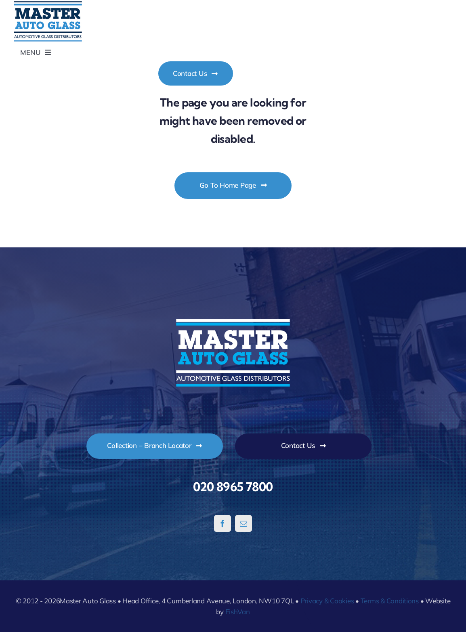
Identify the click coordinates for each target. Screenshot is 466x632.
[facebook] (222, 523)
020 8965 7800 (233, 486)
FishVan (237, 611)
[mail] (243, 523)
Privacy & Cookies (327, 600)
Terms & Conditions (390, 600)
